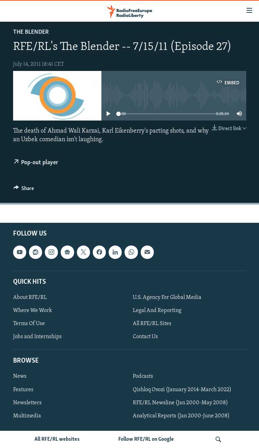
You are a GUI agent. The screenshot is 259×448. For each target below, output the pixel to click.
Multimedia (27, 415)
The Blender (31, 32)
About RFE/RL (30, 297)
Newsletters (27, 402)
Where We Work (32, 310)
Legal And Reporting (157, 310)
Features (23, 389)
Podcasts (143, 376)
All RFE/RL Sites (152, 323)
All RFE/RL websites (57, 439)
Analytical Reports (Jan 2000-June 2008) (181, 415)
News (20, 376)
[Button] (23, 190)
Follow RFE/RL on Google (146, 439)
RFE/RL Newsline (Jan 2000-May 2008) (180, 402)
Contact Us (145, 337)
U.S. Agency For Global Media (167, 297)
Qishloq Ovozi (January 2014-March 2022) (182, 389)
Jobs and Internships (37, 337)
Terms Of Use (29, 323)
